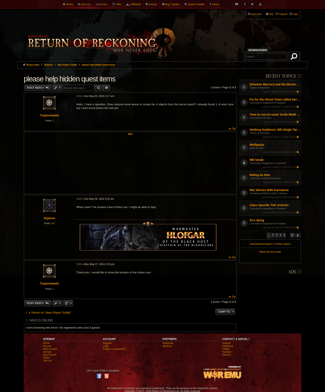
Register (107, 343)
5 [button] (284, 235)
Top (234, 128)
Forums (47, 346)
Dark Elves (265, 133)
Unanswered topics (261, 243)
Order (261, 148)
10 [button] (292, 235)
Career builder (196, 4)
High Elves (265, 88)
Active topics (283, 243)
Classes (253, 88)
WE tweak (256, 159)
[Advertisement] (130, 164)
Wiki (118, 4)
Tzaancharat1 (49, 115)
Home (69, 4)
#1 (80, 96)
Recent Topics (281, 76)
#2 (80, 198)
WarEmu (167, 346)
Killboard (135, 4)
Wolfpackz (257, 144)
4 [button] (280, 235)
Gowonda (167, 343)
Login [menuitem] (295, 14)
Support (226, 343)
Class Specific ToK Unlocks (269, 205)
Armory (152, 4)
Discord (226, 354)
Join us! (47, 360)
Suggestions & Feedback (274, 103)
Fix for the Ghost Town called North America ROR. (275, 99)
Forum (103, 4)
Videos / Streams (279, 193)
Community (255, 103)
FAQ (271, 14)
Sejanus (49, 218)
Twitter (225, 349)
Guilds (252, 148)
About (215, 4)
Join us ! (86, 4)
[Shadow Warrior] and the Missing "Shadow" (275, 84)
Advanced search (258, 50)
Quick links (256, 14)
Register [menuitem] (283, 14)
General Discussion (272, 178)
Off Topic (267, 118)
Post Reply (36, 87)
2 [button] (273, 235)
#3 (80, 264)
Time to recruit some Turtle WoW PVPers (275, 114)
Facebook (227, 346)
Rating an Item (260, 175)
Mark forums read (270, 251)
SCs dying (257, 220)
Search (295, 57)
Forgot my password (114, 349)
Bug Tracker (172, 4)
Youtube (226, 351)
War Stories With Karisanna (269, 190)
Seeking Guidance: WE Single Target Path (275, 129)
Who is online (41, 320)
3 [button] (277, 235)
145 (53, 223)
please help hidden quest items (98, 64)
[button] (298, 235)
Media (265, 193)
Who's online (50, 349)
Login (106, 346)
